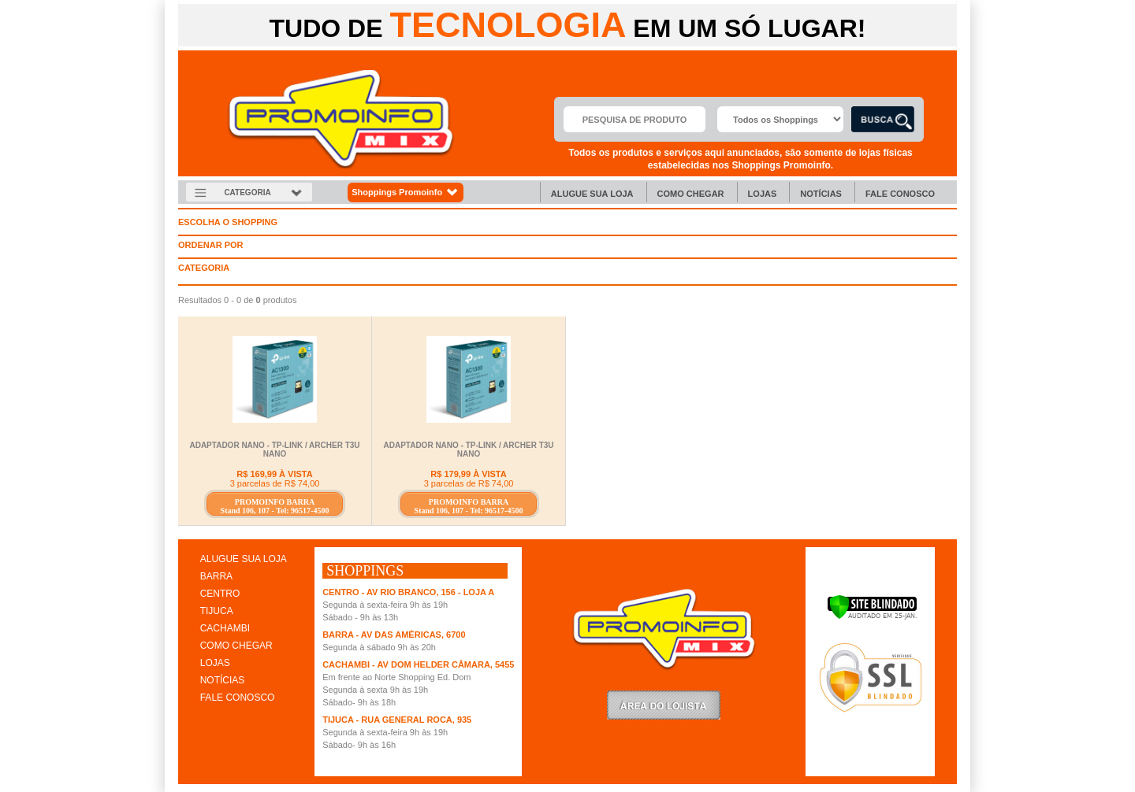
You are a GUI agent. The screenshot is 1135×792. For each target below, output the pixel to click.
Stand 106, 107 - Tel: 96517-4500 (275, 510)
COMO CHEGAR (236, 645)
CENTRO (220, 593)
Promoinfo (341, 119)
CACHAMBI (225, 628)
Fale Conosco (900, 193)
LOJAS (215, 662)
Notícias (821, 193)
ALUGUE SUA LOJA (243, 558)
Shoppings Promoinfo (406, 192)
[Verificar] (872, 616)
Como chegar (690, 193)
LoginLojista (663, 705)
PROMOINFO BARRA (274, 502)
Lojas (762, 193)
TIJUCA (216, 610)
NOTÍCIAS (222, 680)
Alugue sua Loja (592, 193)
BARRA (216, 576)
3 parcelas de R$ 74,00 (275, 483)
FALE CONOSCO (237, 697)
